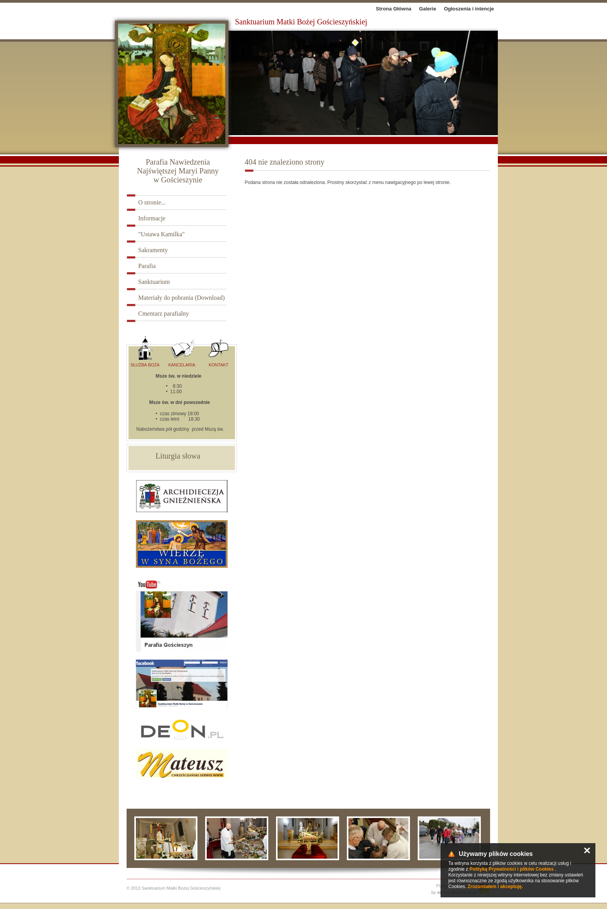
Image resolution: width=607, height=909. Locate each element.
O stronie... (152, 202)
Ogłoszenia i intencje (469, 9)
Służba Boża (144, 351)
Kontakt (218, 351)
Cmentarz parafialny (163, 313)
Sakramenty (153, 250)
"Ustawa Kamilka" (161, 234)
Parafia (147, 266)
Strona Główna (394, 9)
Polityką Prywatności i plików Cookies (512, 869)
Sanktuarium (154, 281)
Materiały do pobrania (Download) (181, 297)
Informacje (151, 218)
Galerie (427, 9)
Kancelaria (181, 351)
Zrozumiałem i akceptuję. (495, 886)
